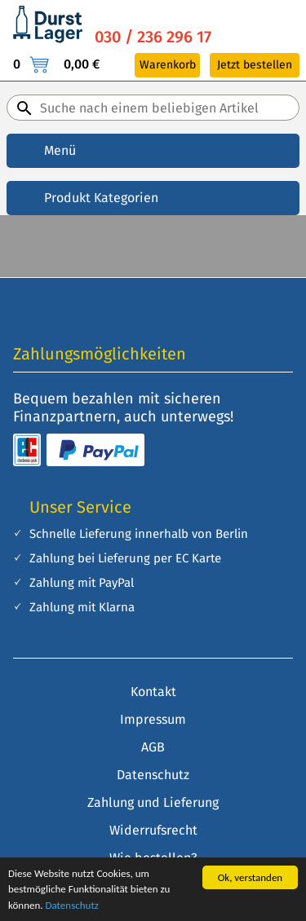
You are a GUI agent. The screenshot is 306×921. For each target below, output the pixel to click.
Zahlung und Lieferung (153, 802)
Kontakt (153, 691)
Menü (60, 150)
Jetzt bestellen (254, 65)
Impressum (153, 719)
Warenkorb (168, 65)
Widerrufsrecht (153, 830)
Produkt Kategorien (101, 197)
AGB (153, 747)
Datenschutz (72, 905)
